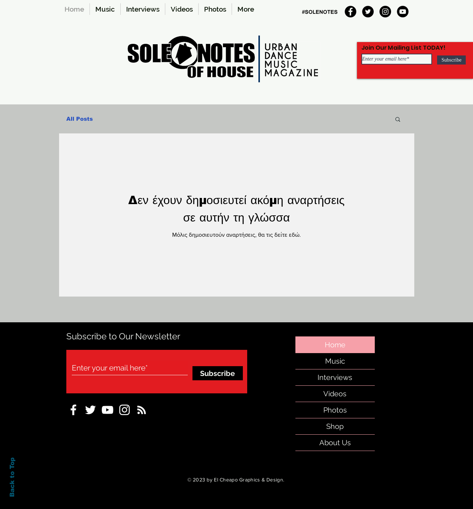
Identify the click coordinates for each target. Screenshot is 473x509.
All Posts (79, 119)
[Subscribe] (451, 60)
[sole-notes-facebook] (107, 410)
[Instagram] (385, 11)
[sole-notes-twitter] (90, 410)
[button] (397, 120)
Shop (335, 426)
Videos (335, 393)
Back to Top (12, 477)
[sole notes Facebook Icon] (73, 410)
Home (335, 344)
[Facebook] (350, 11)
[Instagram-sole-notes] (124, 410)
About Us (335, 442)
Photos (335, 410)
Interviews (335, 377)
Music (335, 361)
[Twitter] (368, 11)
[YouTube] (402, 11)
